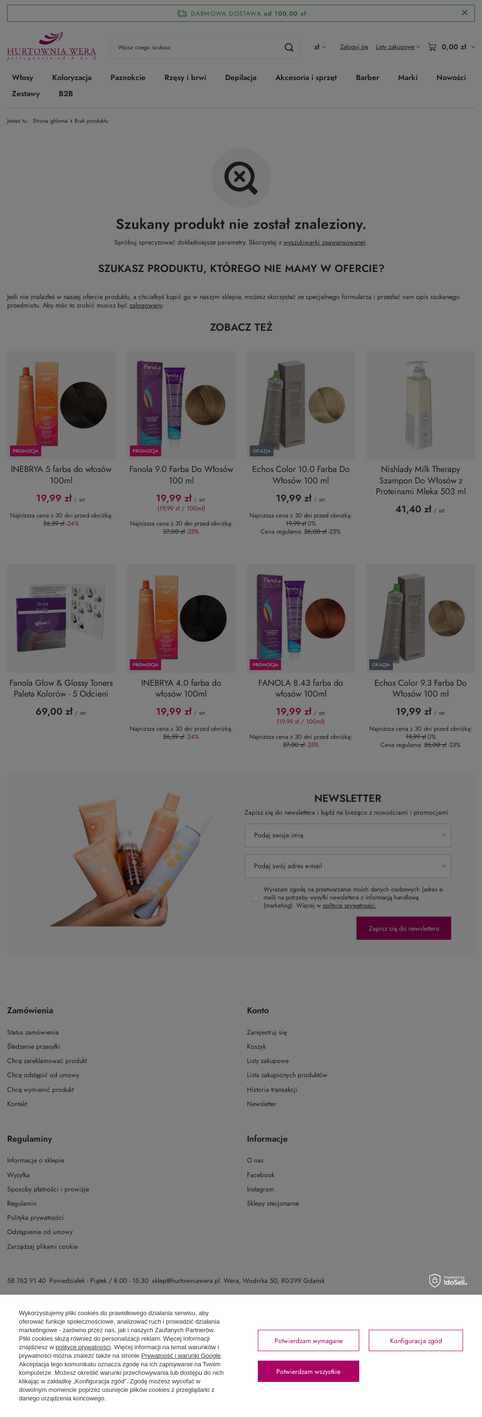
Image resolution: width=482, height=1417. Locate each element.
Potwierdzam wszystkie (308, 1371)
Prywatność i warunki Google (181, 1355)
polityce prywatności (82, 1347)
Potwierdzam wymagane (308, 1340)
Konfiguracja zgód (416, 1340)
